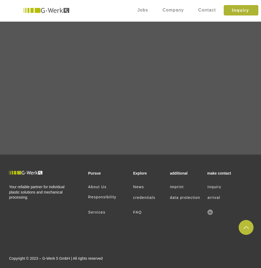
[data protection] (186, 197)
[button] (173, 10)
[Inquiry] (241, 10)
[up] (246, 227)
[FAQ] (149, 212)
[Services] (104, 212)
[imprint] (186, 187)
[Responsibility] (104, 197)
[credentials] (149, 197)
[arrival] (224, 197)
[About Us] (104, 187)
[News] (149, 187)
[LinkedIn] (210, 212)
